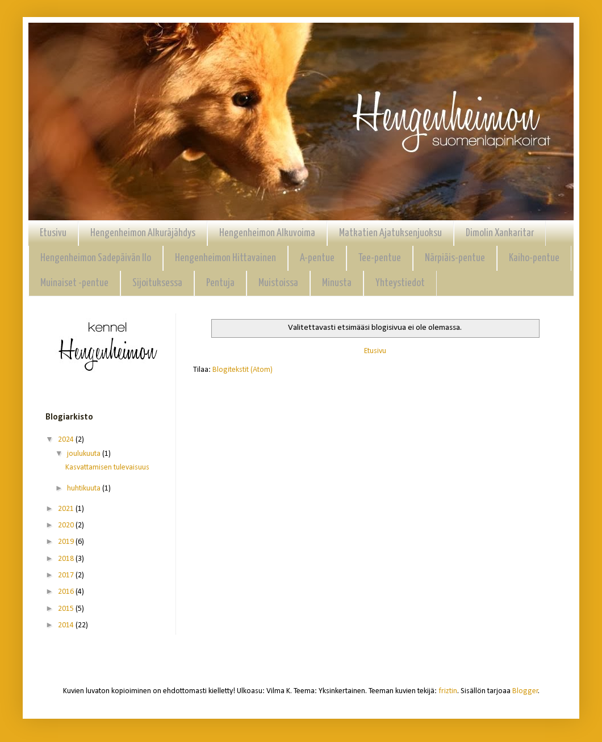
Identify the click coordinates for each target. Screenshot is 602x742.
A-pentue (317, 258)
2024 (67, 439)
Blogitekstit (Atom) (242, 370)
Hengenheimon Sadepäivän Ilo (95, 258)
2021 (67, 509)
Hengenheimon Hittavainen (225, 258)
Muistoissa (278, 283)
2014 (67, 625)
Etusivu (53, 233)
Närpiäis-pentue (455, 258)
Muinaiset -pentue (74, 283)
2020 (67, 525)
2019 (67, 542)
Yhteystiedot (400, 283)
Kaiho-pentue (534, 258)
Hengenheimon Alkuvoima (267, 233)
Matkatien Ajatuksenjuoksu (390, 233)
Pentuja (220, 283)
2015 (67, 609)
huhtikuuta (84, 488)
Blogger (525, 691)
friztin (447, 691)
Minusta (337, 283)
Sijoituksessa (157, 283)
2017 (67, 575)
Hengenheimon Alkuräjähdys (142, 233)
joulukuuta (84, 454)
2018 (67, 559)
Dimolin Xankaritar (500, 233)
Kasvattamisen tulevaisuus (107, 467)
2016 (67, 592)
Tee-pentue (379, 258)
